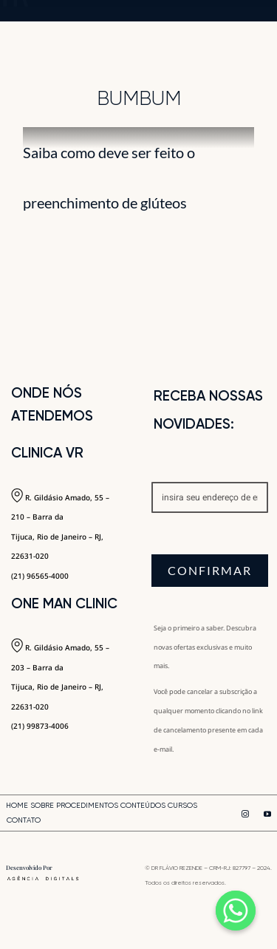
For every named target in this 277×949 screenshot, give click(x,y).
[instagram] (245, 813)
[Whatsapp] (236, 911)
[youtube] (267, 813)
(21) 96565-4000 (40, 576)
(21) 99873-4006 (40, 726)
